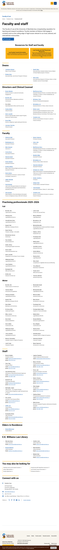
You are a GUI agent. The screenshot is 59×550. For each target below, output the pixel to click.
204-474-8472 (39, 399)
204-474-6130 (39, 391)
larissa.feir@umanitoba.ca (14, 400)
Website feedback (53, 545)
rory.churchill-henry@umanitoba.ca (15, 374)
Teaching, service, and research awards (11, 467)
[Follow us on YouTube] (17, 500)
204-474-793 (12, 410)
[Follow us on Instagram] (14, 500)
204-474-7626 (12, 368)
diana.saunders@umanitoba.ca (43, 450)
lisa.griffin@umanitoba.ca (13, 409)
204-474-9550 (12, 418)
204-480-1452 (39, 366)
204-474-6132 (39, 374)
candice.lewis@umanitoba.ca (42, 444)
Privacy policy (47, 543)
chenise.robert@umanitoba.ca (42, 381)
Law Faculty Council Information (38, 469)
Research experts (46, 535)
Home (3, 19)
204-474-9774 (39, 383)
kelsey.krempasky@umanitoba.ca (15, 417)
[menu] (55, 3)
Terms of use (54, 543)
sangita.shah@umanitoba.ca (42, 389)
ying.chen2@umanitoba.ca (14, 366)
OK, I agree (53, 547)
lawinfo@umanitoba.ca (10, 491)
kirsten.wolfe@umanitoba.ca (42, 407)
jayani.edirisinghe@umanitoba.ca (15, 394)
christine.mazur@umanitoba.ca (43, 365)
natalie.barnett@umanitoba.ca (14, 358)
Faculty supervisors (7, 471)
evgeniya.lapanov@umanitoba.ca (43, 358)
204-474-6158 (12, 384)
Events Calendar (27, 500)
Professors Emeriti (35, 471)
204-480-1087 (39, 409)
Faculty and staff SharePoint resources (39, 467)
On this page (7, 39)
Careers (28, 535)
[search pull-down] (52, 3)
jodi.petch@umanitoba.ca (41, 373)
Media (32, 535)
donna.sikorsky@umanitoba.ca (15, 444)
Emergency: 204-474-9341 (22, 541)
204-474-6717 (12, 402)
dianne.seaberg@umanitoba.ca (43, 397)
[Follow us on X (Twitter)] (9, 500)
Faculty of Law (6, 16)
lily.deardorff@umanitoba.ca (14, 383)
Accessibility (54, 535)
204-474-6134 (12, 360)
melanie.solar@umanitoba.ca (42, 457)
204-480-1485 (12, 376)
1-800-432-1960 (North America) (24, 540)
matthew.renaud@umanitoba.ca (15, 450)
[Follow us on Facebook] (12, 500)
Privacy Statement (30, 548)
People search (38, 535)
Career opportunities (7, 469)
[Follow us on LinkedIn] (19, 500)
